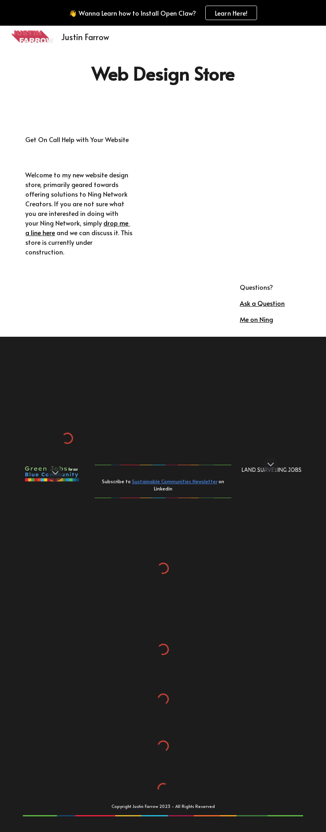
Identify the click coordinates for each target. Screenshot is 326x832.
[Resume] (67, 417)
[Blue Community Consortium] (163, 375)
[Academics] (67, 353)
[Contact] (163, 417)
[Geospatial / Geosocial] (67, 375)
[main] (163, 74)
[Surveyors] (67, 396)
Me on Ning (256, 319)
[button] (55, 473)
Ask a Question (262, 303)
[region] (163, 13)
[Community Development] (163, 353)
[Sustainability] (163, 396)
